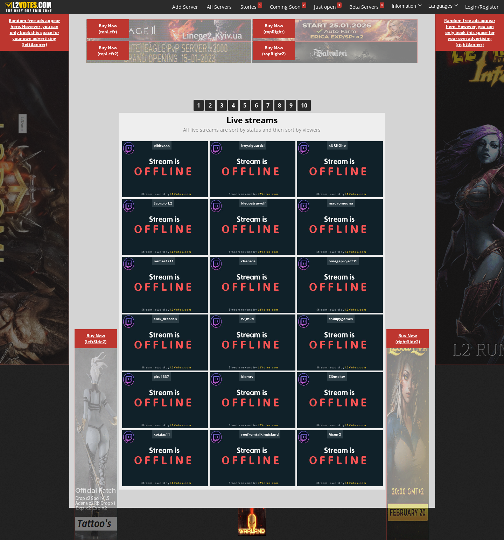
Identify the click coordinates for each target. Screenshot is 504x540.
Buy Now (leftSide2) (95, 339)
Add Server (185, 7)
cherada (248, 260)
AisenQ (335, 434)
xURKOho (337, 145)
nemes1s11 (164, 260)
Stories (248, 7)
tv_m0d (247, 318)
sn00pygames (341, 318)
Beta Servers (364, 7)
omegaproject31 (343, 260)
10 (304, 105)
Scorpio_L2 (163, 203)
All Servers (219, 7)
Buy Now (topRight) (274, 29)
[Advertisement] (244, 84)
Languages (443, 6)
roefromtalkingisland (260, 434)
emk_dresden (165, 318)
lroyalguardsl (253, 145)
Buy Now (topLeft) (108, 29)
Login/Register (482, 7)
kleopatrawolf (253, 203)
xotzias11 (162, 434)
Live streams (80, 7)
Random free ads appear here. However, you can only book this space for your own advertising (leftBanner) (34, 32)
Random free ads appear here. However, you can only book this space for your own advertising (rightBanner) (469, 32)
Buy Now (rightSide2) (408, 339)
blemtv (247, 376)
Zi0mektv (337, 376)
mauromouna (341, 203)
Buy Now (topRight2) (274, 51)
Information (407, 6)
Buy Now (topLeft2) (108, 51)
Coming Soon (285, 7)
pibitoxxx (162, 145)
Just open (325, 7)
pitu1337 (161, 376)
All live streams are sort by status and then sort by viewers (252, 129)
